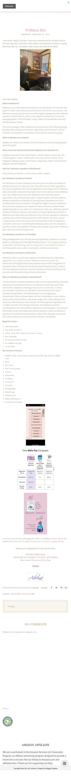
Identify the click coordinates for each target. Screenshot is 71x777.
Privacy (6, 715)
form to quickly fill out (54, 548)
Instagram (54, 564)
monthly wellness (23, 600)
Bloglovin (32, 564)
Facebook (41, 564)
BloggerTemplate (52, 775)
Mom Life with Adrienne (29, 775)
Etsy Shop (46, 567)
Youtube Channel (31, 567)
